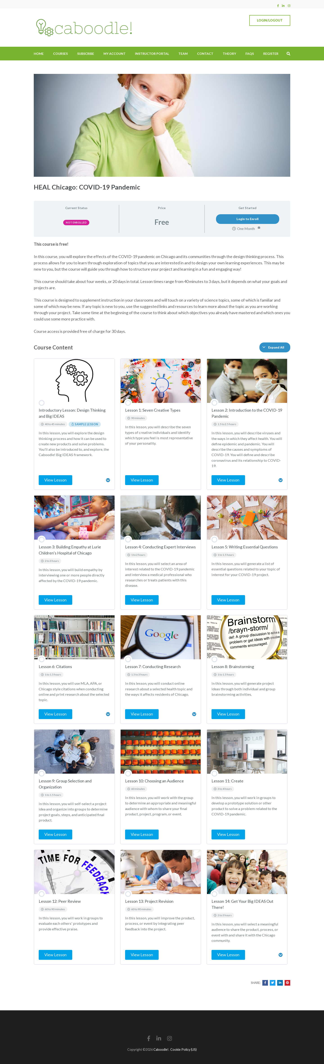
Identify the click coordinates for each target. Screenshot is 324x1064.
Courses (60, 53)
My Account (115, 53)
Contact (205, 53)
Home (39, 53)
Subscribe (85, 53)
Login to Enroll (247, 219)
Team (183, 53)
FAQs (249, 53)
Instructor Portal (152, 53)
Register (270, 53)
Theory (229, 53)
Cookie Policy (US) (183, 1049)
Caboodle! (161, 1049)
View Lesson (55, 479)
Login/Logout (270, 20)
